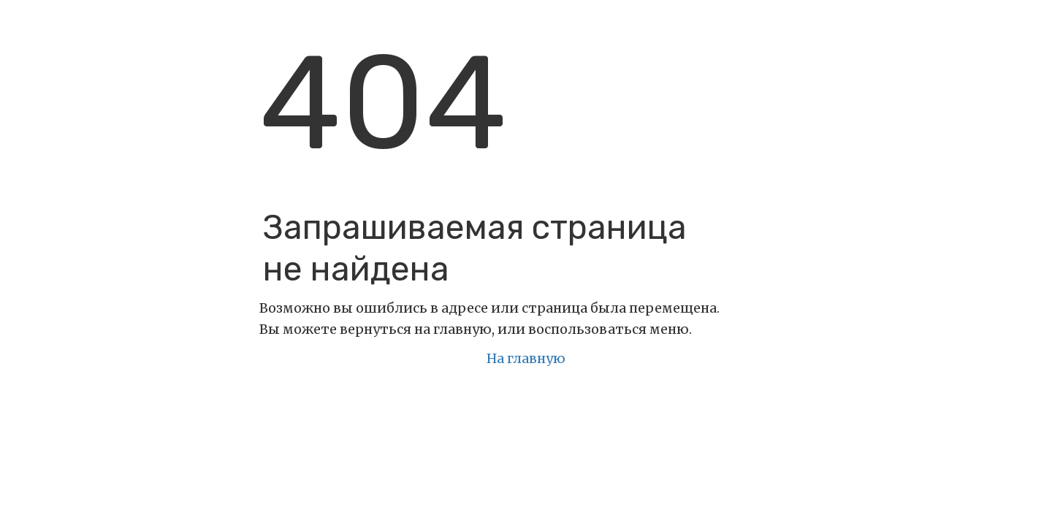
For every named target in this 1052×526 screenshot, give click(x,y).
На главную (526, 358)
